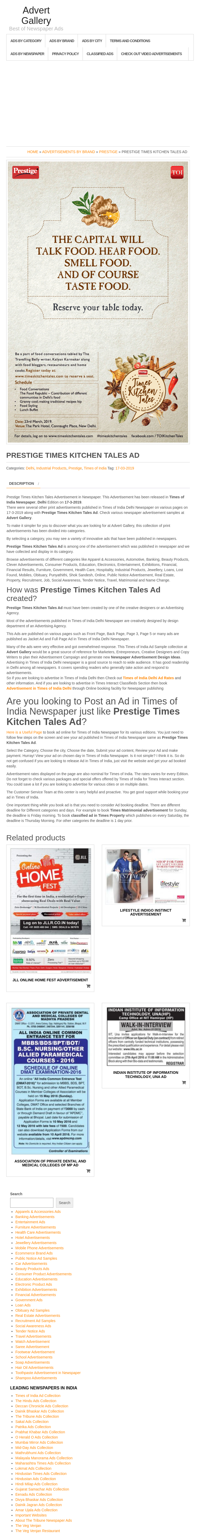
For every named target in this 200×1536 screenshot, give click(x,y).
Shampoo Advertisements (36, 1378)
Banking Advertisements (34, 1217)
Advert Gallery (36, 15)
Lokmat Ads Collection (33, 1468)
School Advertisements (33, 1357)
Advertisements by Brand (68, 152)
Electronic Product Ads (33, 1284)
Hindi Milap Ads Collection (36, 1484)
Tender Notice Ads (30, 1331)
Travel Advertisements (33, 1336)
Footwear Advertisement (35, 1352)
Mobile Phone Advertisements (39, 1248)
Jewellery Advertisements (36, 1243)
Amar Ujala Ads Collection (36, 1510)
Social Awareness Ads (33, 1326)
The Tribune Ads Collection (37, 1416)
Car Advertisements (31, 1264)
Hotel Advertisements (32, 1238)
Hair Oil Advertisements (34, 1367)
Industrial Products (51, 468)
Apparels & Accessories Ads (38, 1212)
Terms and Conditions (130, 41)
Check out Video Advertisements (151, 54)
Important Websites (31, 1515)
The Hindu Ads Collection (35, 1401)
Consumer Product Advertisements (43, 1274)
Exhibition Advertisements (36, 1289)
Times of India (95, 468)
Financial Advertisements (35, 1295)
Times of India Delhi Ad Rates (148, 678)
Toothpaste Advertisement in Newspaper (48, 1373)
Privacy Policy (65, 54)
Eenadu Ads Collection (33, 1494)
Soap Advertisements (32, 1362)
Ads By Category (25, 41)
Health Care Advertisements (38, 1232)
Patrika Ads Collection (33, 1427)
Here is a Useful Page (24, 732)
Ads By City (92, 41)
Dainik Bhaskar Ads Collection (39, 1411)
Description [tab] (21, 483)
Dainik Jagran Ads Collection (38, 1505)
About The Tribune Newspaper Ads (43, 1520)
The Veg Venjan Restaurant (37, 1531)
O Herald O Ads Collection (36, 1437)
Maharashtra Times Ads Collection (43, 1463)
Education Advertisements (36, 1279)
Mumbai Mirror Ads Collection (39, 1442)
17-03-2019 (124, 468)
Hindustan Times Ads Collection (41, 1474)
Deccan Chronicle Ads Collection (41, 1406)
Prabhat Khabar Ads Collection (40, 1432)
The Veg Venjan (28, 1526)
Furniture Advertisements (35, 1227)
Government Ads (28, 1300)
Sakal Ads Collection (32, 1422)
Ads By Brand (61, 41)
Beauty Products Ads (32, 1269)
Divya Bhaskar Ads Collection (39, 1500)
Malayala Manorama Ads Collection (43, 1458)
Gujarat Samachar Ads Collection (42, 1489)
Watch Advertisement (32, 1341)
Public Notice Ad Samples (36, 1258)
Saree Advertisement (32, 1347)
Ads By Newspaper (27, 54)
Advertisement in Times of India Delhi (39, 688)
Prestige (108, 152)
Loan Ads (22, 1305)
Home (32, 152)
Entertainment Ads (30, 1222)
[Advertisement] (100, 102)
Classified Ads (100, 54)
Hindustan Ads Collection (35, 1479)
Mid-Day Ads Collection (34, 1448)
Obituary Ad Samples (32, 1310)
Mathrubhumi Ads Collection (38, 1453)
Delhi (30, 468)
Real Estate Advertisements (37, 1315)
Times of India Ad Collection (37, 1396)
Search (16, 1194)
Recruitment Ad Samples (35, 1321)
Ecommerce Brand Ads (34, 1253)
